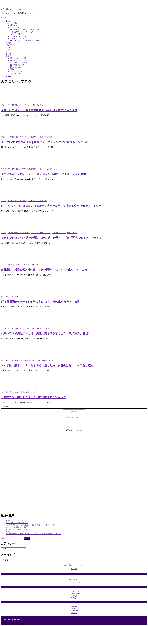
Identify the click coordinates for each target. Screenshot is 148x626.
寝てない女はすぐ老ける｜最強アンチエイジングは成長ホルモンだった (45, 142)
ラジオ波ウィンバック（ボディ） (23, 32)
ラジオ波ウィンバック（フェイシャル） (25, 30)
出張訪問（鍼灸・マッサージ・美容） (25, 41)
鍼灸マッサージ (16, 25)
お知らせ (9, 47)
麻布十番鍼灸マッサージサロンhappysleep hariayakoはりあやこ (74, 567)
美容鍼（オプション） (19, 38)
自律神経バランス (17, 65)
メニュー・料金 (12, 23)
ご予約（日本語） (75, 411)
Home (8, 21)
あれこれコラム (16, 74)
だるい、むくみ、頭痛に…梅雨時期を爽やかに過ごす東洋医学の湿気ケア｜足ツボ (51, 205)
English (8, 76)
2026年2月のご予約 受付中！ (17, 523)
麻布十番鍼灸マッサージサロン (13, 9)
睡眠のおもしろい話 (18, 58)
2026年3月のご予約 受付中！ (17, 520)
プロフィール (11, 43)
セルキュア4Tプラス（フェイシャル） (25, 36)
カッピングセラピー (18, 34)
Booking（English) (74, 582)
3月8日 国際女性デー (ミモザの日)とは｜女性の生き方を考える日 (40, 301)
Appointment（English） (74, 417)
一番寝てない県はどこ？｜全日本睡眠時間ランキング (33, 397)
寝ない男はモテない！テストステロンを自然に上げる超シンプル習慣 (43, 174)
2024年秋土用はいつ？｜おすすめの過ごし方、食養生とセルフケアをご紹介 (47, 365)
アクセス (9, 49)
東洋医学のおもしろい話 (19, 60)
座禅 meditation (16, 67)
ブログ (8, 56)
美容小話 (51, 137)
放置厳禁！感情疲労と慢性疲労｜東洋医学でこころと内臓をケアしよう (44, 269)
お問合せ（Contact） (74, 430)
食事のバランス (16, 71)
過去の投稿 (5, 406)
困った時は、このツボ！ (19, 63)
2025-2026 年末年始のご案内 (16, 527)
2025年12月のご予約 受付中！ (17, 529)
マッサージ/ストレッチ (19, 27)
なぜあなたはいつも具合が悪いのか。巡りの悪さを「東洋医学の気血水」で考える (51, 237)
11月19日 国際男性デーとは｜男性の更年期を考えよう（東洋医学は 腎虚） (46, 333)
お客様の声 (10, 45)
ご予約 (8, 54)
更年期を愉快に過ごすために (19, 105)
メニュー (4, 17)
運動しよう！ (15, 69)
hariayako (74, 571)
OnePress (43, 624)
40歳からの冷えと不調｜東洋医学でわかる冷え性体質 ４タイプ (39, 110)
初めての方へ (11, 52)
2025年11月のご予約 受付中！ (17, 531)
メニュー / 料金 (74, 594)
